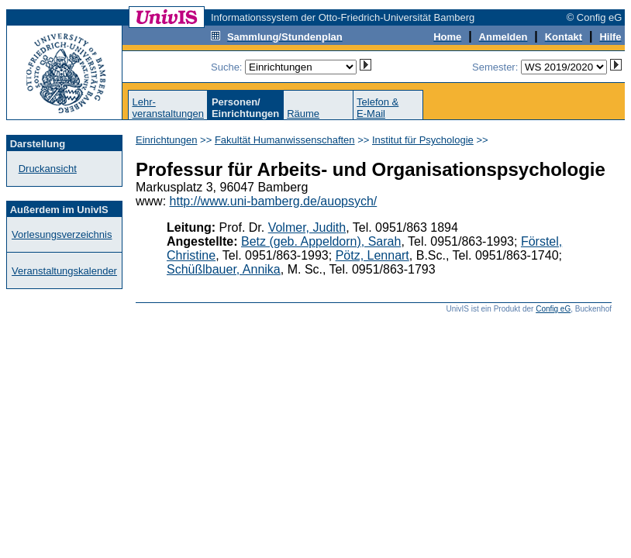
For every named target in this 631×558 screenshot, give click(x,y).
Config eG (553, 309)
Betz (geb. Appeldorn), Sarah (321, 241)
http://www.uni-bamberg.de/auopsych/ (274, 201)
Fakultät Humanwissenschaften (285, 140)
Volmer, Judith (307, 227)
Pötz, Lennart (372, 255)
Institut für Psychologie (423, 140)
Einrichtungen (167, 140)
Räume (303, 113)
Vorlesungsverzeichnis (62, 234)
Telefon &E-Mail (377, 107)
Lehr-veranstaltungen (168, 107)
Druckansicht (48, 168)
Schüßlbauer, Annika (224, 269)
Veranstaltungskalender (64, 271)
